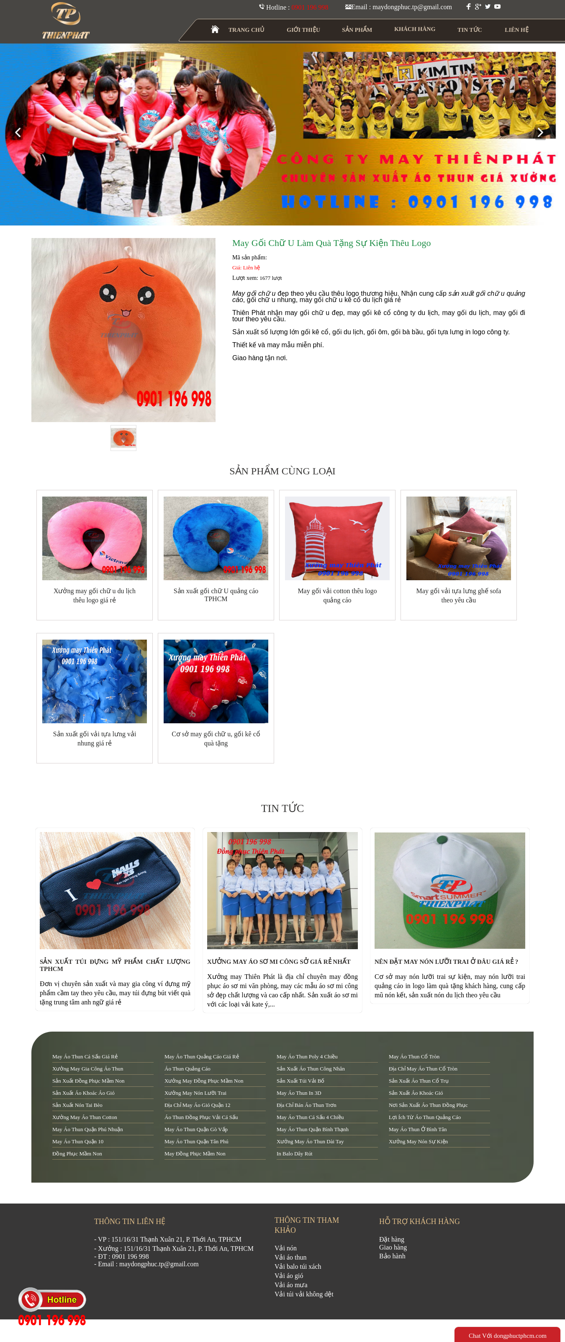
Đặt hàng (391, 1239)
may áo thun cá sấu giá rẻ (85, 1056)
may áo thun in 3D (299, 1093)
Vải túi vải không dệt (304, 1294)
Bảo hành (392, 1256)
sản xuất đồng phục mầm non (88, 1081)
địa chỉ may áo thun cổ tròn (423, 1068)
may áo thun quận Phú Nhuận (87, 1129)
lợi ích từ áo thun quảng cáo (425, 1117)
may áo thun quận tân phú (196, 1141)
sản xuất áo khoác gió (416, 1093)
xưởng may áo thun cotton (84, 1117)
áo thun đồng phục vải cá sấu (201, 1117)
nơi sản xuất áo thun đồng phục (428, 1105)
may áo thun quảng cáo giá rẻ (201, 1056)
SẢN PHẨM (357, 30)
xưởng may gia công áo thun (87, 1068)
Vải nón (286, 1248)
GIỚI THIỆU (304, 30)
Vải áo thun (291, 1257)
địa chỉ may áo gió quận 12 (197, 1105)
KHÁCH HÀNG (415, 29)
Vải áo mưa (291, 1284)
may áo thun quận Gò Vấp (196, 1129)
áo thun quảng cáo (187, 1068)
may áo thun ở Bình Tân (418, 1129)
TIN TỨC (470, 30)
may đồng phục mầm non (195, 1153)
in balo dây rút (295, 1153)
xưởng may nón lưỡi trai (195, 1093)
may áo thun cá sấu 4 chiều (310, 1117)
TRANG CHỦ (247, 30)
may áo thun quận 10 (77, 1141)
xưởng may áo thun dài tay (310, 1141)
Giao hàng (393, 1247)
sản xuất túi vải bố (300, 1081)
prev (21, 132)
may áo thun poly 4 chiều (307, 1056)
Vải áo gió (289, 1275)
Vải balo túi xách (298, 1266)
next (543, 132)
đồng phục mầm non (77, 1153)
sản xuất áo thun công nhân (311, 1068)
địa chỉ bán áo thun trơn (306, 1105)
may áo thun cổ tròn (414, 1056)
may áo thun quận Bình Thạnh (313, 1129)
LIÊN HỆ (517, 30)
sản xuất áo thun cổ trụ (419, 1081)
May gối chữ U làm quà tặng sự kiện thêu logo (331, 243)
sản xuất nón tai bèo (77, 1105)
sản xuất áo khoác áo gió (83, 1093)
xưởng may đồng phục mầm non (203, 1081)
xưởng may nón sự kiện (418, 1141)
